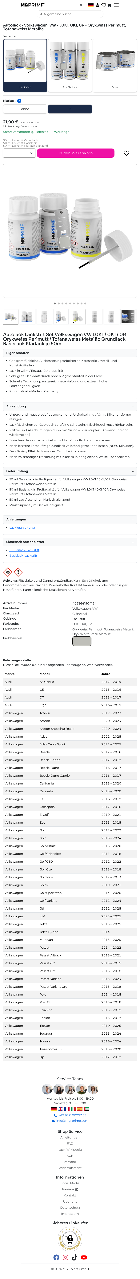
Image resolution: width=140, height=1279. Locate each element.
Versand (70, 1162)
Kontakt (70, 1195)
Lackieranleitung (22, 527)
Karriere (70, 1189)
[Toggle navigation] (116, 5)
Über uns (70, 1201)
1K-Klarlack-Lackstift (24, 550)
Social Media (70, 1183)
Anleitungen (70, 1137)
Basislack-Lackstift (23, 555)
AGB (70, 1156)
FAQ (70, 1143)
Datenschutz (70, 1207)
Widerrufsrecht (70, 1168)
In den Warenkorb (76, 153)
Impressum (70, 1214)
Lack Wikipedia (70, 1149)
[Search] (70, 14)
